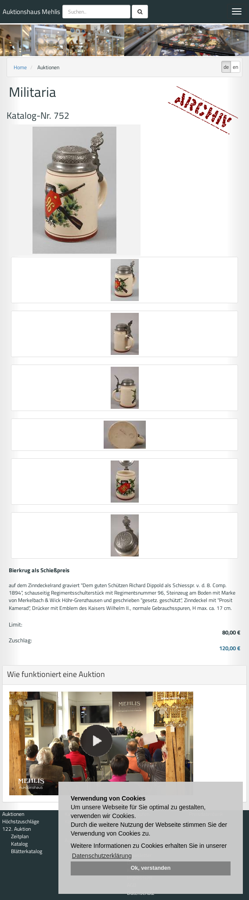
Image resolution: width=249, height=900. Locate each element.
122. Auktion (16, 829)
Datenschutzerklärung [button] (102, 855)
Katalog (19, 844)
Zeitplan (20, 836)
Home (20, 67)
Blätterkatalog (26, 851)
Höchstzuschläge (20, 821)
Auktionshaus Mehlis (31, 12)
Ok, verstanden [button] (151, 868)
